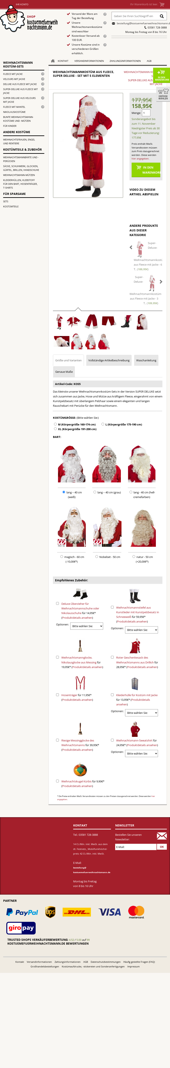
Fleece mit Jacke (13, 74)
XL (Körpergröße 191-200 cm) (77, 429)
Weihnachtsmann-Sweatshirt (134, 740)
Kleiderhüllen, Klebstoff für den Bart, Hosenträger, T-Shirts (20, 183)
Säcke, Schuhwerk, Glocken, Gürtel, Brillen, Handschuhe (21, 168)
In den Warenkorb (162, 78)
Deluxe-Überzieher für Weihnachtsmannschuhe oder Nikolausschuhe (80, 608)
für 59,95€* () (137, 614)
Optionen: (62, 624)
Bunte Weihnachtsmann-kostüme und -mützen (18, 118)
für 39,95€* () (80, 745)
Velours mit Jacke (14, 79)
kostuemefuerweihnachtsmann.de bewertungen (48, 943)
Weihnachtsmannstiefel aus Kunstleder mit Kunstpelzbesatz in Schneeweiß (137, 612)
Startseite (30, 18)
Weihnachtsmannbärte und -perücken (21, 159)
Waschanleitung (146, 360)
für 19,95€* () (82, 662)
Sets (5, 201)
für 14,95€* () (80, 611)
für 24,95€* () (137, 743)
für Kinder (9, 125)
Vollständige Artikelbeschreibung (109, 360)
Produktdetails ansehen (77, 618)
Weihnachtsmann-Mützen (19, 175)
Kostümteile (11, 206)
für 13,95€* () (137, 699)
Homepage (52, 60)
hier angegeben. (140, 158)
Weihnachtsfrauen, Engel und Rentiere (19, 141)
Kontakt (63, 60)
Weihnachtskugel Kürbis (76, 781)
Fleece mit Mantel (14, 106)
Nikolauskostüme (14, 111)
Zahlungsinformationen (125, 60)
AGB (149, 60)
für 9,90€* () (82, 783)
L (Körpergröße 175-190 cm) (123, 424)
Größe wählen (163, 97)
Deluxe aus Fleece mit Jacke (20, 84)
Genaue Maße (64, 372)
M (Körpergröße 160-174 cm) (77, 424)
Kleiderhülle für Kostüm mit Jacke (137, 695)
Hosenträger (69, 695)
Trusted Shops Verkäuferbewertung (37, 940)
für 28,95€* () (137, 662)
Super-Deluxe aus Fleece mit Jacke (20, 91)
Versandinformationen (89, 60)
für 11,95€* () (77, 697)
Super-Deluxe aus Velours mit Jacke (19, 99)
